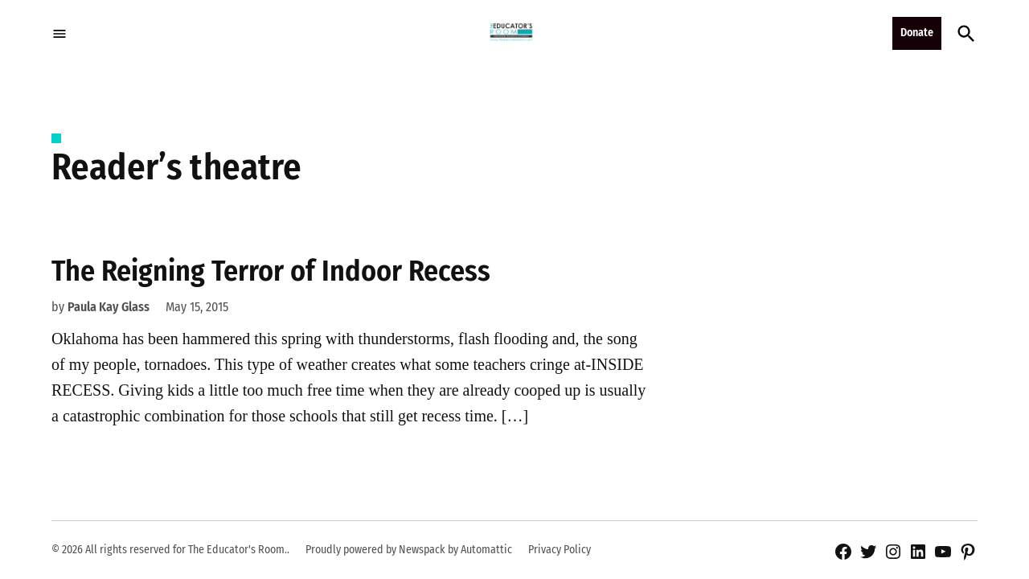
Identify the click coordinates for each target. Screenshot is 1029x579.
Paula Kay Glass (109, 306)
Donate (916, 32)
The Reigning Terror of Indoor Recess (270, 271)
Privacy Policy (559, 549)
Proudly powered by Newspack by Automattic (408, 549)
